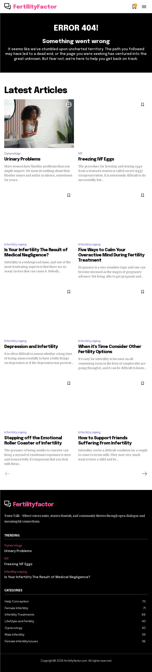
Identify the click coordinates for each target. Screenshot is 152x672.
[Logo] (30, 7)
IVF (80, 153)
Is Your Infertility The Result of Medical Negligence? (47, 577)
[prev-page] (7, 474)
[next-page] (144, 474)
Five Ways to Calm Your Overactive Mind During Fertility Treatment (111, 255)
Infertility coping (15, 244)
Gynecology (12, 153)
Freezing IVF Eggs (96, 159)
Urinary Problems (22, 159)
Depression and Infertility (31, 347)
